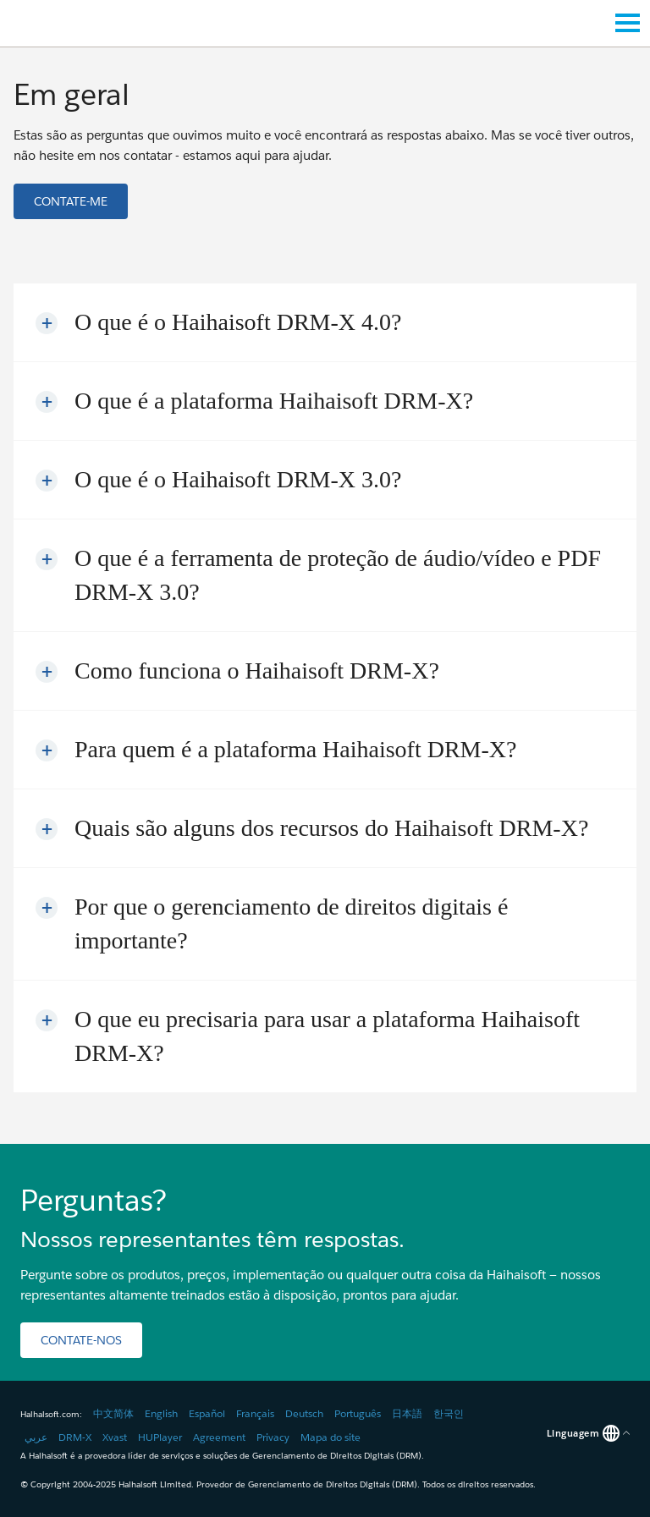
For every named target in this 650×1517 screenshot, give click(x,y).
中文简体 (113, 1413)
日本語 (407, 1413)
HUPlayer (160, 1437)
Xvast (114, 1437)
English (161, 1413)
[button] (71, 201)
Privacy (272, 1437)
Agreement (219, 1437)
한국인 (448, 1413)
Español (207, 1413)
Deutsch (304, 1413)
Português (357, 1413)
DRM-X (74, 1437)
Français (255, 1413)
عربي (36, 1437)
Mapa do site (330, 1437)
